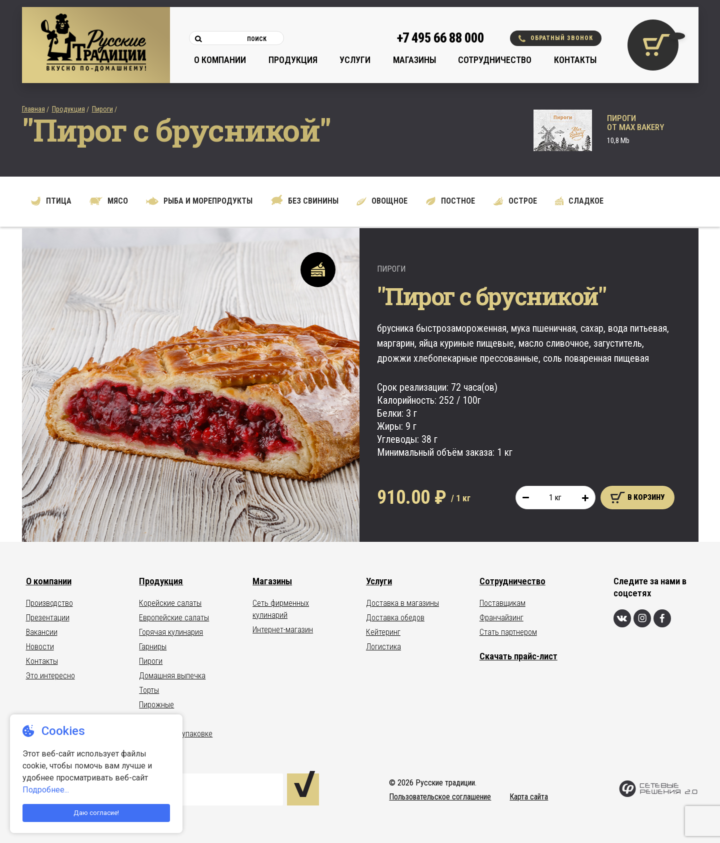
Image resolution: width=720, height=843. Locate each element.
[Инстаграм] (642, 618)
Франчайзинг (502, 617)
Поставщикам (503, 603)
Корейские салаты (170, 603)
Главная (33, 109)
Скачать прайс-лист (519, 656)
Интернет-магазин (282, 629)
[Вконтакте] (622, 618)
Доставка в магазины (402, 603)
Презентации (48, 617)
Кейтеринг (383, 632)
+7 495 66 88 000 (440, 38)
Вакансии (42, 632)
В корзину (637, 497)
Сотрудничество (495, 60)
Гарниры (152, 646)
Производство (49, 603)
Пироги (102, 109)
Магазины (414, 60)
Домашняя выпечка (172, 675)
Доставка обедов (395, 617)
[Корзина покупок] (653, 45)
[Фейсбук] (662, 618)
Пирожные (156, 704)
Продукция (293, 60)
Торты (149, 690)
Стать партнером (508, 632)
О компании (220, 60)
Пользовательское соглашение (440, 796)
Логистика (383, 646)
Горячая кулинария (171, 632)
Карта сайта (529, 796)
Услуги (355, 60)
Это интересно (50, 675)
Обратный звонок (555, 38)
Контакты (575, 60)
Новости (40, 646)
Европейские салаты (174, 617)
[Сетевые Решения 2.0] (658, 794)
